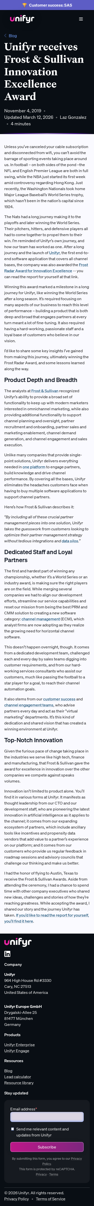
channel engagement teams (28, 705)
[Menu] (81, 19)
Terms (53, 1174)
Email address (23, 1109)
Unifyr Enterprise (19, 1044)
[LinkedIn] (7, 954)
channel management (41, 619)
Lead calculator (17, 1076)
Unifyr (54, 252)
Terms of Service (50, 1198)
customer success (59, 699)
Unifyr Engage (16, 1050)
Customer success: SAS (50, 5)
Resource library (19, 1082)
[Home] (22, 19)
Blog (10, 35)
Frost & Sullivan (44, 390)
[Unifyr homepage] (18, 942)
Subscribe (47, 1147)
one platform (34, 467)
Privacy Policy (16, 1198)
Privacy (41, 1174)
